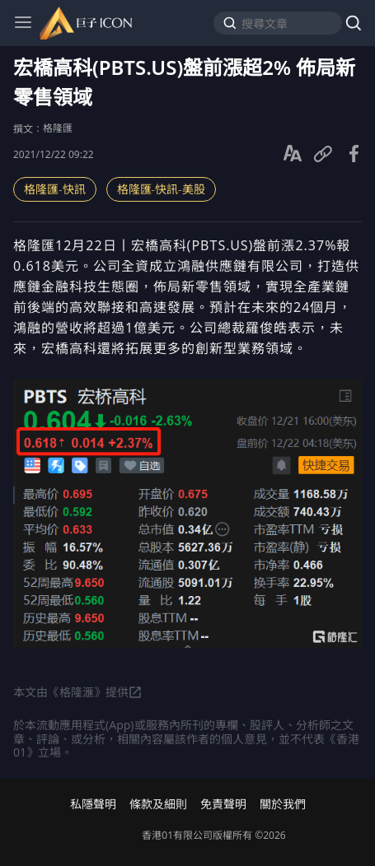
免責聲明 (223, 804)
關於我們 (283, 804)
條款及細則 (158, 804)
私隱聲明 (93, 804)
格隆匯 (58, 128)
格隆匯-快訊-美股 (161, 189)
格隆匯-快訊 (55, 189)
